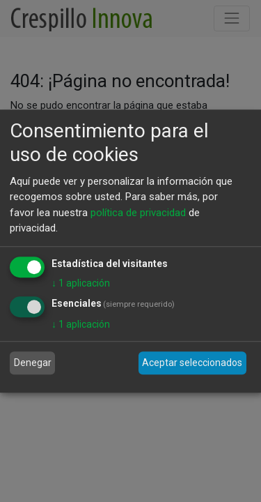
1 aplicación (81, 283)
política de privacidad (138, 212)
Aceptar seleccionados (192, 362)
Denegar (33, 362)
